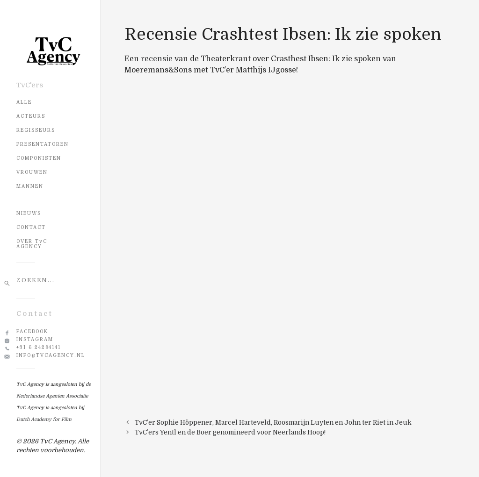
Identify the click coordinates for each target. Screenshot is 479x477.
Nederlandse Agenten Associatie (52, 396)
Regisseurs (35, 130)
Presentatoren (42, 144)
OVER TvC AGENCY (31, 244)
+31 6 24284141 (38, 347)
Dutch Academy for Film (44, 419)
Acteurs (30, 116)
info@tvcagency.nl (50, 355)
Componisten (38, 158)
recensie (157, 59)
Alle (24, 102)
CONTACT (31, 227)
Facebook (32, 331)
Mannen (30, 186)
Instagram (34, 339)
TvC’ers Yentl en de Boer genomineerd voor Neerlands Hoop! (230, 432)
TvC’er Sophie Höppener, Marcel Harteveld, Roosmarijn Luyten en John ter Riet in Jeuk (273, 422)
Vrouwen (32, 172)
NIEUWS (28, 213)
